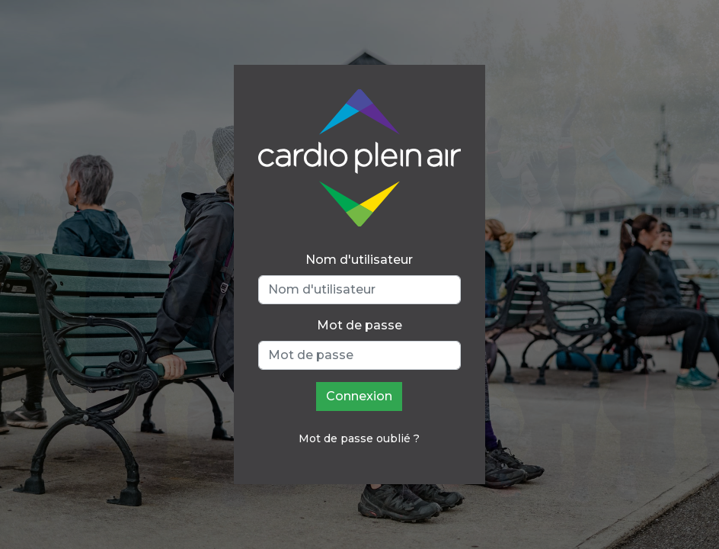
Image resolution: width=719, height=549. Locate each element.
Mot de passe (359, 325)
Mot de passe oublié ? (359, 438)
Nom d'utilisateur (359, 259)
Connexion (359, 396)
